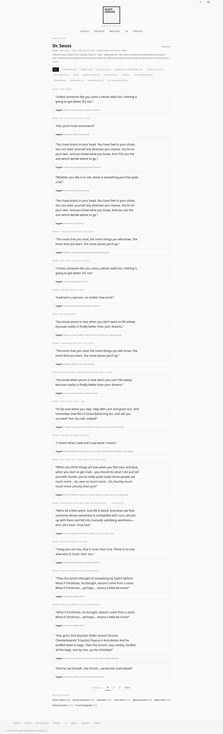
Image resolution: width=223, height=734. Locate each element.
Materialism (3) (95, 80)
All (55, 69)
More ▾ (56, 62)
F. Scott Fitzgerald (86, 705)
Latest (85, 31)
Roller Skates (104, 658)
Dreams (81, 393)
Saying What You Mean (112, 451)
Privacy (86, 723)
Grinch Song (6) (91, 75)
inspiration (68, 223)
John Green (123, 700)
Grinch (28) (86, 69)
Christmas (67, 596)
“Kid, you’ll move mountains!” (75, 126)
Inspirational (83, 134)
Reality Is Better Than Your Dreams (92, 335)
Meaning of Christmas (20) (128, 69)
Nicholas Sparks (63, 705)
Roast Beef (98, 677)
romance (72, 393)
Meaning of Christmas (83, 677)
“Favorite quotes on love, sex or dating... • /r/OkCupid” (91, 503)
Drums (95, 658)
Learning (76, 252)
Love (74, 335)
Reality (95, 393)
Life (96, 533)
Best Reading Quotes (100, 252)
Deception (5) (111, 75)
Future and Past (109, 427)
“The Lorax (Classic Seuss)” (74, 261)
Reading (66, 252)
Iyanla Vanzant (142, 700)
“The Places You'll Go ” (72, 401)
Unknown (104, 700)
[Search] (208, 2)
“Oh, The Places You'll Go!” (75, 118)
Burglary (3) (76, 80)
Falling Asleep (115, 335)
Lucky (105, 494)
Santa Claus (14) (155, 69)
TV (126, 31)
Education (85, 252)
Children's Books (92, 110)
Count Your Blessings (118, 494)
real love (67, 335)
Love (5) (125, 75)
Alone (65, 190)
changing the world (78, 281)
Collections (42, 723)
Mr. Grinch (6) (61, 75)
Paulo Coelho (61, 700)
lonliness (73, 190)
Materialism (78, 596)
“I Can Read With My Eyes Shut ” (77, 231)
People (99, 31)
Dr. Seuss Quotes (70, 427)
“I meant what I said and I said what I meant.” (86, 443)
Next (127, 687)
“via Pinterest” (67, 314)
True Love (104, 533)
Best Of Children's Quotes (74, 494)
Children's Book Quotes (73, 110)
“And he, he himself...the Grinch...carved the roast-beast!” (94, 668)
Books (74, 364)
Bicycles (114, 658)
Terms (97, 723)
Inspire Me (68, 167)
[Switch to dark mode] (200, 2)
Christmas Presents (81, 658)
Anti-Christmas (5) (143, 75)
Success (90, 364)
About (74, 723)
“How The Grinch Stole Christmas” (79, 571)
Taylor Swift (162, 700)
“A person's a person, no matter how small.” (85, 297)
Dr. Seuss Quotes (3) (118, 80)
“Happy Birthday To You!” (73, 541)
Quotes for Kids (70, 134)
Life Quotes (129, 451)
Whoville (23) (103, 69)
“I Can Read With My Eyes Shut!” (77, 343)
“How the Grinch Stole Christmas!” (79, 604)
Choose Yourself (93, 167)
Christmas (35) (69, 69)
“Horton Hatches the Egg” (74, 435)
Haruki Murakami (83, 700)
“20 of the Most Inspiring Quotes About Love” (86, 372)
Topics (138, 31)
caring (66, 281)
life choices (79, 223)
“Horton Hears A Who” (72, 290)
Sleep (88, 393)
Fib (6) (76, 75)
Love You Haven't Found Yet (75, 533)
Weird (91, 533)
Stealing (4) (60, 80)
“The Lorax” (66, 89)
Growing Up (84, 190)
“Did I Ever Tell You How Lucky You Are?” (83, 459)
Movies (115, 31)
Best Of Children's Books (90, 427)
